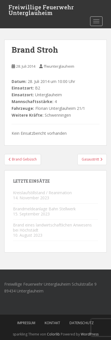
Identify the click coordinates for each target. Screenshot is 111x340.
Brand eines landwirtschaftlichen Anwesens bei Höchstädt (52, 227)
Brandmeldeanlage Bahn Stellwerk (44, 208)
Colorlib (53, 334)
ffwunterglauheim (59, 66)
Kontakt (52, 322)
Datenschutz (81, 322)
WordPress (90, 334)
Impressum (26, 322)
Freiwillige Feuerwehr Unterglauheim (41, 8)
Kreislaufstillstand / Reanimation (42, 192)
